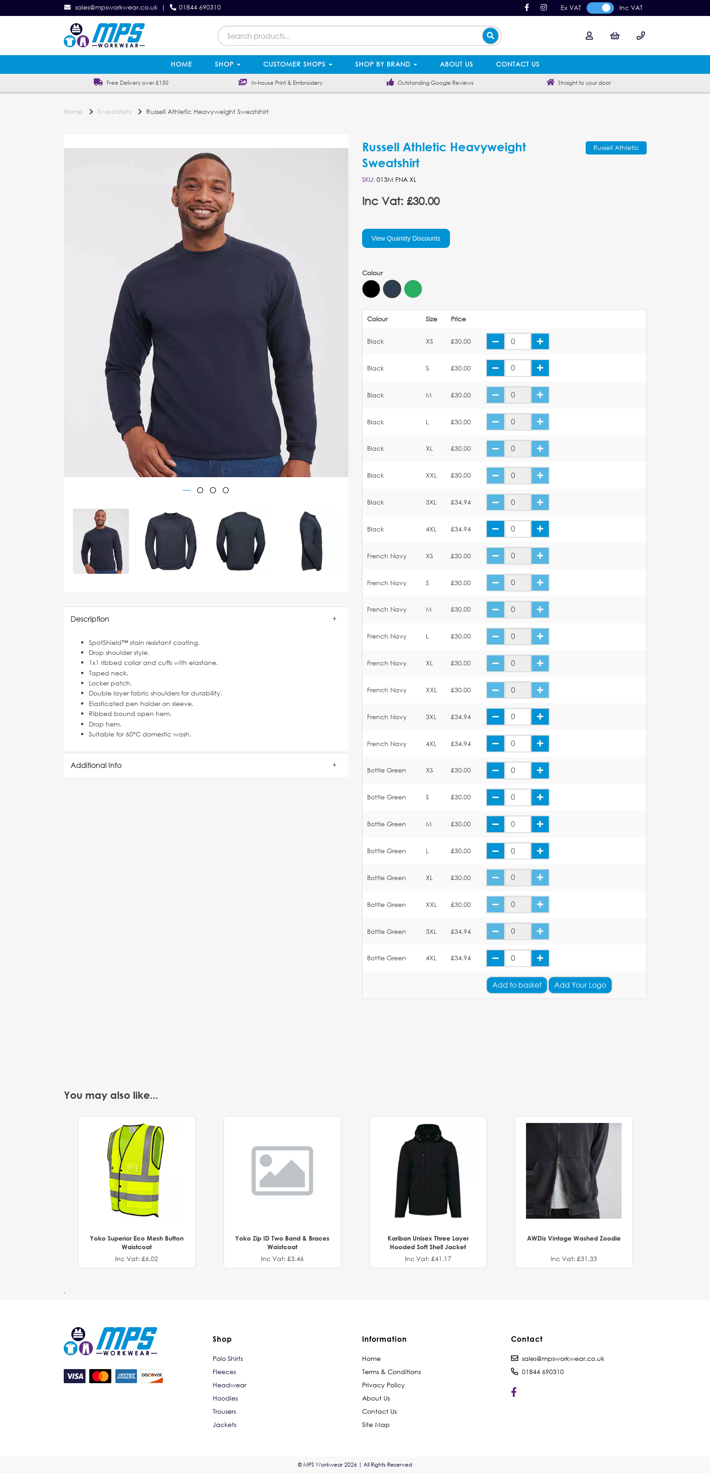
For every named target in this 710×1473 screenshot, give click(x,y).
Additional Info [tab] (96, 765)
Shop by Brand (386, 64)
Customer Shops (297, 64)
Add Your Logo (580, 984)
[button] (206, 619)
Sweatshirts (114, 111)
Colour (372, 273)
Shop (227, 64)
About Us (456, 64)
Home (181, 64)
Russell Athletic (616, 147)
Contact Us (518, 64)
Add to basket (516, 984)
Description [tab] (90, 618)
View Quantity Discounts (406, 238)
